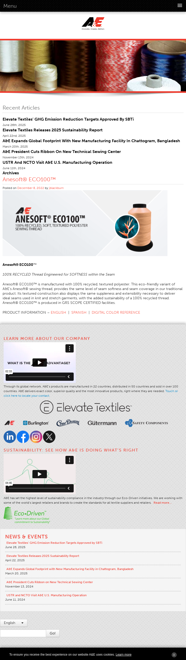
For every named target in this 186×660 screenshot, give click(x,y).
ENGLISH (58, 312)
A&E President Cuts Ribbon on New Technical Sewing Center (62, 151)
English (13, 623)
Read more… (163, 502)
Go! (53, 633)
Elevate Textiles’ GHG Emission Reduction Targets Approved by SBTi (68, 119)
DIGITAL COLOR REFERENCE (116, 312)
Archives (11, 172)
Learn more (123, 654)
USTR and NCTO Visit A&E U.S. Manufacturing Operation (57, 162)
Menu (10, 6)
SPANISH (79, 312)
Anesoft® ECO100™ (29, 179)
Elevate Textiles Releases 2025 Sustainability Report (53, 130)
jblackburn (56, 188)
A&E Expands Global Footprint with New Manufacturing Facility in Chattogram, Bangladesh (91, 140)
